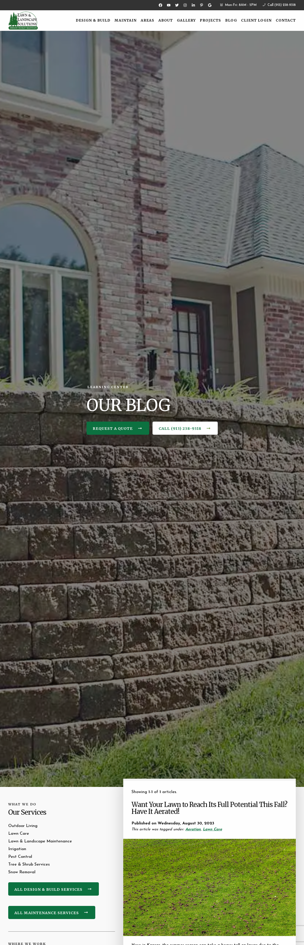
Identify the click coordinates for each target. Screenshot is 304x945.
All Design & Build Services (48, 889)
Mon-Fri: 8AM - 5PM (238, 5)
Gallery (186, 20)
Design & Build (93, 20)
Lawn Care (212, 829)
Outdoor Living (22, 826)
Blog (231, 20)
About (165, 20)
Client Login (256, 20)
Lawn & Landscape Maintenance (40, 841)
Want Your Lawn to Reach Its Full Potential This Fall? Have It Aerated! (209, 808)
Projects (210, 20)
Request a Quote (113, 428)
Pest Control (20, 857)
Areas (147, 20)
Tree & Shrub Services (29, 864)
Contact (286, 20)
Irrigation (17, 849)
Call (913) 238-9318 (279, 5)
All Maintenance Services (46, 913)
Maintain (126, 20)
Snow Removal (21, 872)
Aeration (193, 829)
